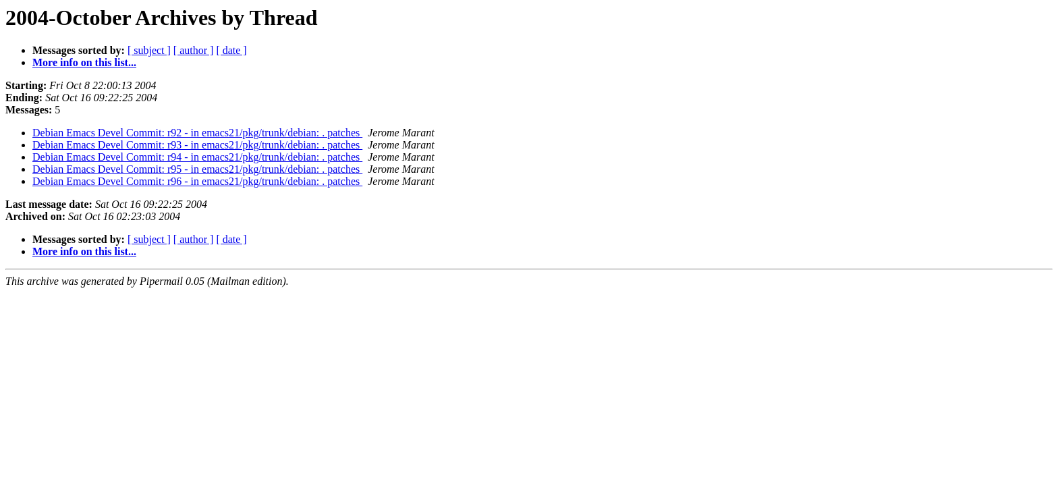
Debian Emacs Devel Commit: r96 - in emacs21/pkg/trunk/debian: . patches (197, 181)
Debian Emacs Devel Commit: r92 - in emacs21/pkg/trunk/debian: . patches (197, 132)
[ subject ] (149, 50)
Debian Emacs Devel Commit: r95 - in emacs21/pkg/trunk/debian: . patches (197, 169)
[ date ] (231, 50)
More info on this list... (84, 62)
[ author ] (193, 50)
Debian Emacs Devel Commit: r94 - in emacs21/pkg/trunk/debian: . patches (197, 157)
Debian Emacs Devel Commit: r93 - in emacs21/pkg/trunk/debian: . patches (197, 145)
